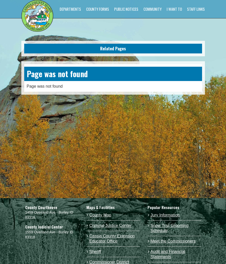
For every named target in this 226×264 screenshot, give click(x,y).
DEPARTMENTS (70, 9)
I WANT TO (174, 9)
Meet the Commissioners (173, 241)
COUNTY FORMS (97, 9)
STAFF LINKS (196, 9)
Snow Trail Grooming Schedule (170, 228)
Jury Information (165, 215)
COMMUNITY (152, 9)
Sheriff (95, 251)
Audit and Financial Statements (168, 254)
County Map (100, 215)
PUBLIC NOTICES (126, 9)
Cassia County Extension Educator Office (112, 238)
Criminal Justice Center (110, 225)
